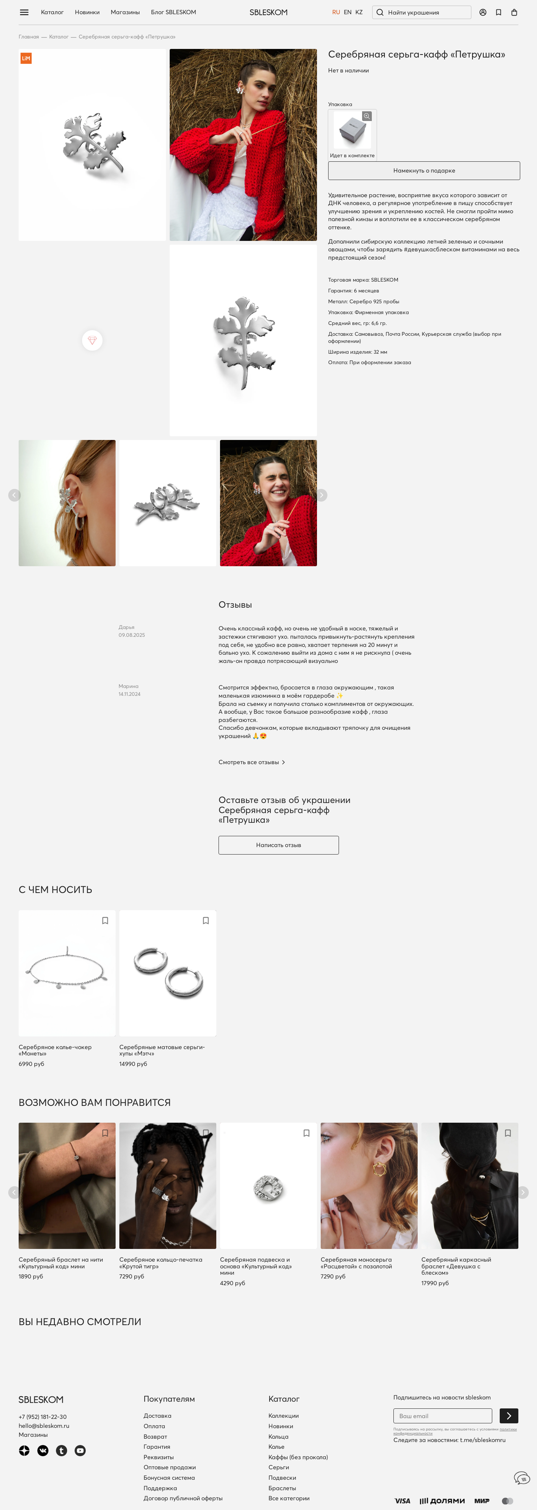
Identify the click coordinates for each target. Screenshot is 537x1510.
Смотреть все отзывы (249, 762)
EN (348, 12)
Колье (276, 1447)
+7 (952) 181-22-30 (43, 1416)
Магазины (125, 12)
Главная (29, 37)
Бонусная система (169, 1478)
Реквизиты (159, 1457)
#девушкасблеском (432, 249)
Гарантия (157, 1447)
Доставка (158, 1416)
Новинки (87, 12)
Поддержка (160, 1488)
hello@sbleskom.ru (44, 1425)
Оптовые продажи (170, 1467)
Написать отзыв (278, 845)
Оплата (154, 1426)
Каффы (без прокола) (298, 1457)
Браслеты (282, 1488)
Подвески (282, 1478)
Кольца (278, 1436)
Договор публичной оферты (183, 1498)
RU (336, 12)
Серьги (278, 1467)
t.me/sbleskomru (483, 1440)
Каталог (52, 12)
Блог (173, 12)
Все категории (289, 1498)
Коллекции (283, 1416)
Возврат (155, 1436)
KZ (359, 12)
